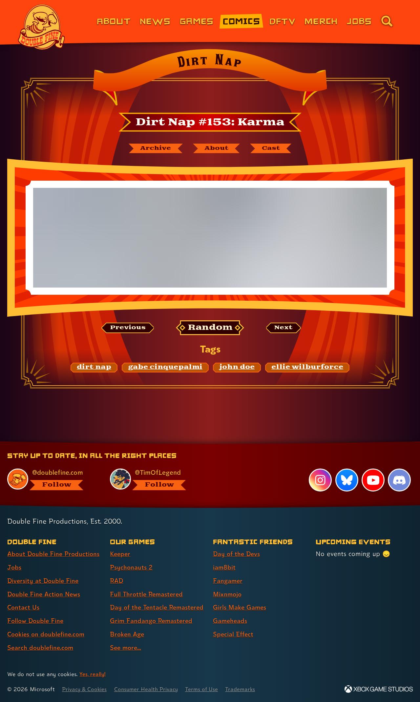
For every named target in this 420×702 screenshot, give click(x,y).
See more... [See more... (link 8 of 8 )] (126, 648)
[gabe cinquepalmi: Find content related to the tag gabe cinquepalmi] (165, 368)
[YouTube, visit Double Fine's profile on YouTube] (372, 468)
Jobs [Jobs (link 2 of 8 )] (14, 556)
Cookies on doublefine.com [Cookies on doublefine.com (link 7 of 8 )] (47, 623)
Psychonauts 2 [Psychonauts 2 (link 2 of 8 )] (132, 556)
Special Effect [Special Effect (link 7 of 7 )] (234, 623)
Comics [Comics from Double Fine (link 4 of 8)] (241, 20)
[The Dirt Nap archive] (153, 148)
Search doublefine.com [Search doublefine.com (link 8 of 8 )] (41, 636)
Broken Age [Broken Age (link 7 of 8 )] (128, 634)
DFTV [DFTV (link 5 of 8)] (282, 20)
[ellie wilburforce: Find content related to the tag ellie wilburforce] (307, 368)
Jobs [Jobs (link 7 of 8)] (359, 20)
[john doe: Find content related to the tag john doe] (237, 368)
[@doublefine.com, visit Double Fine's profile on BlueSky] (51, 467)
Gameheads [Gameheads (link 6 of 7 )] (231, 609)
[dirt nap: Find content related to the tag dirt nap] (94, 368)
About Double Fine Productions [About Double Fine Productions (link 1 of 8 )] (54, 542)
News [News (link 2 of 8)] (155, 20)
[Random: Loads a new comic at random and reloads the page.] (210, 328)
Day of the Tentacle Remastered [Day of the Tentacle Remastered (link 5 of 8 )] (140, 601)
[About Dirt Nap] (217, 148)
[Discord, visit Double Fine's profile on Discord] (399, 468)
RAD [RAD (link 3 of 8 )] (117, 569)
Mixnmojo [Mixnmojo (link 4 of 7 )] (228, 582)
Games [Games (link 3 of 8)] (197, 20)
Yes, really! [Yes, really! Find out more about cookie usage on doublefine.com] (93, 674)
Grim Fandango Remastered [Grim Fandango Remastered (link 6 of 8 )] (153, 621)
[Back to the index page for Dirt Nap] (209, 79)
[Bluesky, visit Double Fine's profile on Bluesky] (346, 468)
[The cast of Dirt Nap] (274, 148)
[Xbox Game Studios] (379, 689)
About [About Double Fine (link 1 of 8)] (114, 20)
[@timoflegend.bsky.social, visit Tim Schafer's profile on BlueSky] (154, 467)
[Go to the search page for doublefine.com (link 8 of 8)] (387, 21)
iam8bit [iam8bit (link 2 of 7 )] (224, 556)
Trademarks (246, 689)
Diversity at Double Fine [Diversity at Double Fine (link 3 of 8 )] (44, 569)
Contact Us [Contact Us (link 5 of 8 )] (23, 596)
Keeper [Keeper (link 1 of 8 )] (121, 542)
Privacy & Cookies (85, 689)
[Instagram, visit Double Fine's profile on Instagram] (319, 468)
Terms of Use (207, 689)
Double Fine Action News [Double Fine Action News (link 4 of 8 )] (45, 582)
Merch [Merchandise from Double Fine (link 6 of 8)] (321, 20)
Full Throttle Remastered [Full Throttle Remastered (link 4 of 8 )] (148, 582)
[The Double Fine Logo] (42, 27)
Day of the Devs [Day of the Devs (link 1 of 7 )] (237, 542)
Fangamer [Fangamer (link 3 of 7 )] (228, 569)
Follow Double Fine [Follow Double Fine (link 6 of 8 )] (36, 609)
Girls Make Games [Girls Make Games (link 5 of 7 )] (240, 596)
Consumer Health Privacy (149, 689)
